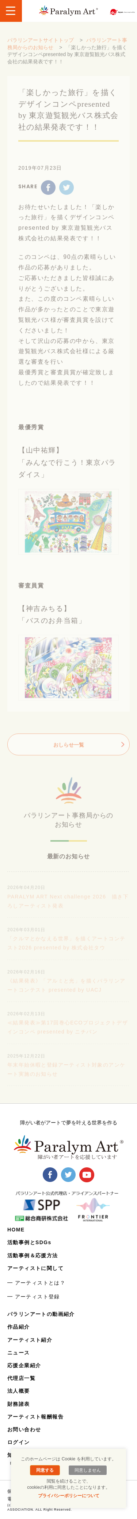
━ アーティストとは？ (36, 1283)
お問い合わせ (24, 1429)
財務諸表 (18, 1404)
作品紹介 (18, 1327)
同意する (45, 1470)
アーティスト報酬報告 (35, 1417)
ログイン (18, 1442)
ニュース (18, 1353)
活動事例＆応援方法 (32, 1255)
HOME (16, 1230)
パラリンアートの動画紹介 (41, 1314)
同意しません (88, 1470)
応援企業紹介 (24, 1365)
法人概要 (18, 1391)
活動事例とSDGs (29, 1242)
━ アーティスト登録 (33, 1297)
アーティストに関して (35, 1268)
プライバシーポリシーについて (68, 1495)
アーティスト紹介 (29, 1340)
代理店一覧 (21, 1378)
